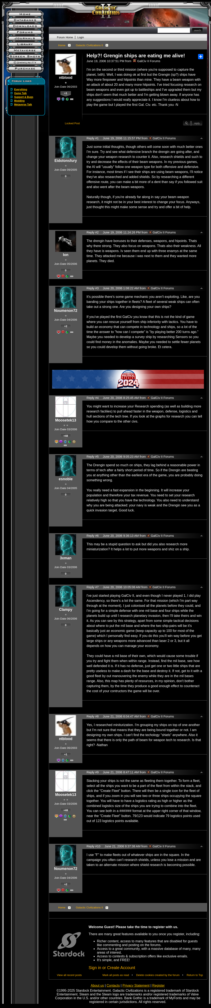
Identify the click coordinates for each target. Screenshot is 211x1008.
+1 (65, 93)
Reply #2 (93, 232)
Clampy (65, 609)
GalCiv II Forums (146, 61)
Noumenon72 (65, 311)
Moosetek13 (65, 420)
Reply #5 (93, 456)
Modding (19, 100)
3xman (66, 558)
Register (158, 985)
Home (61, 45)
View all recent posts (69, 975)
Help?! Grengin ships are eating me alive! (136, 55)
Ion (65, 255)
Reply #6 (93, 535)
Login (80, 37)
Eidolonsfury (65, 161)
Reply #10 (93, 846)
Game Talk (20, 93)
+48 (65, 435)
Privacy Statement (135, 985)
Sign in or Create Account (112, 967)
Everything (20, 89)
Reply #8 (93, 716)
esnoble (66, 479)
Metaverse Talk (23, 104)
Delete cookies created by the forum (158, 975)
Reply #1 (93, 138)
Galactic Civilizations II (89, 45)
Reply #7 (93, 587)
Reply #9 (93, 772)
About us (97, 985)
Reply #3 (93, 288)
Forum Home (65, 37)
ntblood (65, 78)
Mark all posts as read (116, 975)
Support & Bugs (23, 97)
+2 (65, 326)
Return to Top (195, 975)
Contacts (113, 985)
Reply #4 (93, 398)
